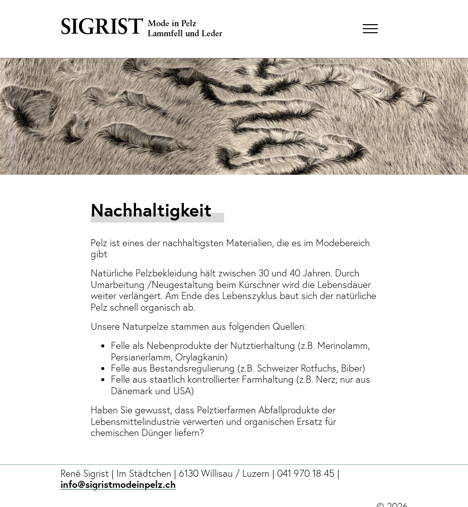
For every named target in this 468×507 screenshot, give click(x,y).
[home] (207, 28)
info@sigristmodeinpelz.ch (118, 483)
